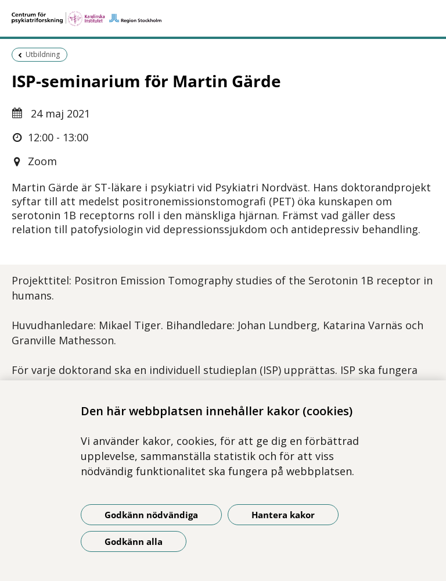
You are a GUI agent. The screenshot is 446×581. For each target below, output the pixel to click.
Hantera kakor (283, 515)
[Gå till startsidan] (223, 18)
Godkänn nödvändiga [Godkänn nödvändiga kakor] (151, 515)
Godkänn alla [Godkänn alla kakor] (134, 541)
